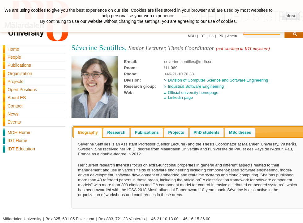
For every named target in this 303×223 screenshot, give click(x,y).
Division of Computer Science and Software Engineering (218, 80)
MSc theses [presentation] (240, 132)
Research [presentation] (116, 132)
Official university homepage (193, 92)
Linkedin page (180, 97)
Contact (15, 105)
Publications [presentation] (147, 132)
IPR (220, 36)
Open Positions (22, 89)
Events (14, 122)
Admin (232, 36)
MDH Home (19, 132)
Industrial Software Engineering (196, 86)
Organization (20, 73)
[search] (268, 33)
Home (13, 49)
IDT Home (18, 140)
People (14, 57)
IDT (202, 36)
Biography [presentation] (88, 132)
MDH (192, 36)
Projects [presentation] (176, 132)
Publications (19, 65)
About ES (17, 97)
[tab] (88, 133)
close (291, 15)
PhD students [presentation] (207, 132)
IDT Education (21, 148)
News (13, 114)
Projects (16, 81)
